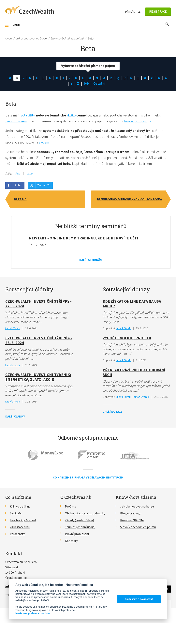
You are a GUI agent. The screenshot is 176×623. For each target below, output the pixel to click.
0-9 (86, 84)
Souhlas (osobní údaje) (80, 528)
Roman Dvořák (140, 398)
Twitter (167, 590)
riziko (71, 116)
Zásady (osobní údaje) (79, 522)
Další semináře (91, 261)
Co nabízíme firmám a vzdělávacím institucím (88, 479)
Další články (15, 418)
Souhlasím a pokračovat (139, 599)
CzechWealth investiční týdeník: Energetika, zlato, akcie (38, 378)
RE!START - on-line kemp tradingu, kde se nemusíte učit (84, 238)
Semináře (16, 515)
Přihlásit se (132, 11)
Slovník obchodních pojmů (138, 528)
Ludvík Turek (12, 329)
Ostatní (100, 84)
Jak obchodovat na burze (137, 508)
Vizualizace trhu (20, 528)
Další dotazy (112, 413)
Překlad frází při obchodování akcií (134, 373)
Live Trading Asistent (24, 522)
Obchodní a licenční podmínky (85, 515)
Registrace (158, 11)
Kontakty (71, 542)
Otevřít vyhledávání (167, 24)
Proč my (70, 508)
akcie (17, 174)
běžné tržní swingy (137, 121)
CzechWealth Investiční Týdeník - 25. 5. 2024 (38, 341)
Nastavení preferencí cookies (32, 613)
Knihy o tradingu (21, 508)
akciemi (44, 143)
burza (30, 174)
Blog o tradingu (130, 515)
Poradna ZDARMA (132, 522)
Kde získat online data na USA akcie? (132, 304)
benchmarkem (16, 121)
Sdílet (17, 186)
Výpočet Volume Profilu (127, 339)
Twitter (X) (43, 186)
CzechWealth (29, 10)
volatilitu (28, 116)
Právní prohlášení (77, 535)
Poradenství (18, 535)
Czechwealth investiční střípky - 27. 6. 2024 (38, 304)
